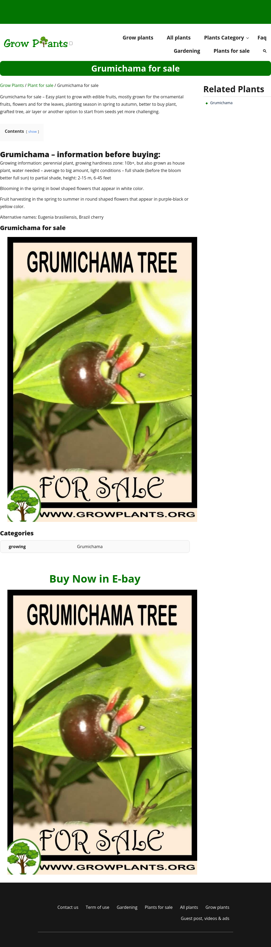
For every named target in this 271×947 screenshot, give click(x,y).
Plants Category (224, 37)
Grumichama (221, 102)
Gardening (187, 50)
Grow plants (138, 37)
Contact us (67, 907)
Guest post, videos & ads (205, 918)
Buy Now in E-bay (95, 578)
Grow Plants (12, 85)
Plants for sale (232, 50)
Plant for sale (40, 85)
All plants (179, 37)
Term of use (97, 907)
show (32, 131)
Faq (262, 37)
